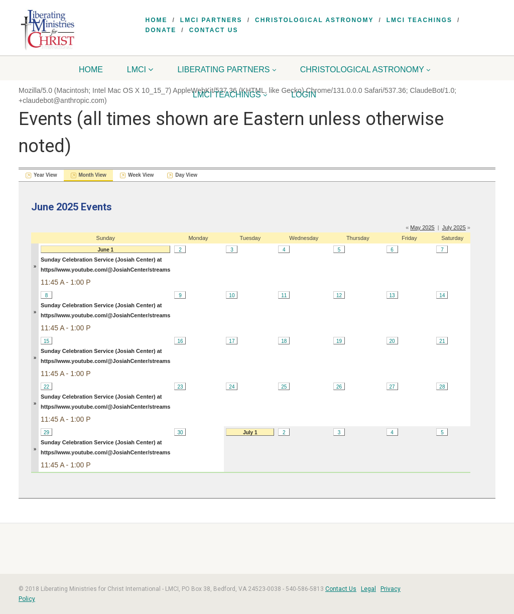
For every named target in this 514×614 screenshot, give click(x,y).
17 (231, 341)
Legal (368, 588)
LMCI (140, 69)
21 (442, 341)
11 (284, 295)
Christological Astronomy (314, 20)
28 (442, 387)
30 (180, 432)
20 (392, 341)
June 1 (105, 250)
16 (180, 341)
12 (339, 295)
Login (303, 94)
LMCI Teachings (419, 20)
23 (180, 387)
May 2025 (422, 227)
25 (284, 387)
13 (392, 295)
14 (442, 295)
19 (339, 341)
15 (46, 341)
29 (46, 432)
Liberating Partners (226, 69)
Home (157, 20)
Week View (141, 175)
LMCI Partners (211, 20)
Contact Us (213, 30)
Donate (161, 30)
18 (284, 341)
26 (339, 387)
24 (231, 387)
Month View (92, 175)
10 (231, 295)
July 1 (250, 432)
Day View (186, 175)
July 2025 (454, 227)
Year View (45, 175)
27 (392, 387)
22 (46, 387)
